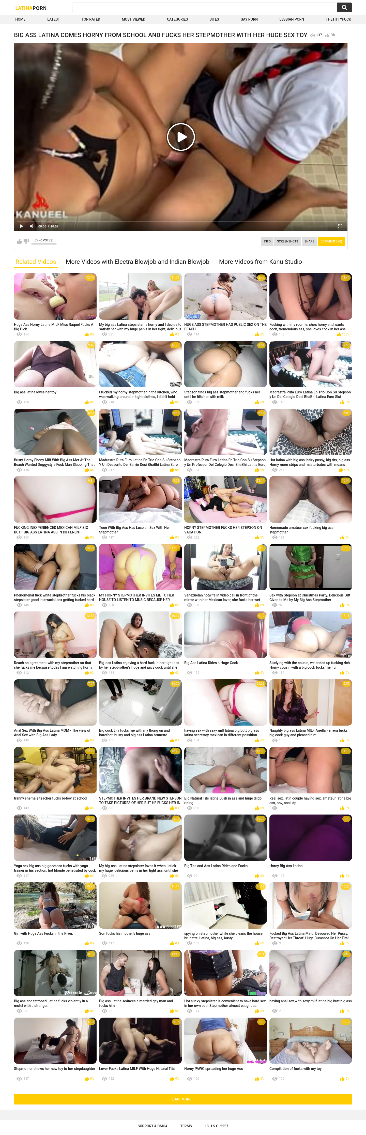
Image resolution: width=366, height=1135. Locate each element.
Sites (214, 19)
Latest (53, 19)
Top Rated (91, 19)
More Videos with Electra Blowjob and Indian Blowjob (137, 261)
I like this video (19, 241)
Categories (177, 19)
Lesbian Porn (291, 19)
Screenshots (287, 241)
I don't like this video (26, 241)
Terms (186, 1126)
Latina (31, 7)
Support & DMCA (152, 1126)
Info (267, 241)
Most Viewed (133, 19)
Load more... (183, 1099)
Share (309, 241)
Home (20, 19)
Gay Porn (249, 19)
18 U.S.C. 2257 (216, 1126)
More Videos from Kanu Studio (260, 261)
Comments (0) (331, 241)
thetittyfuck (338, 19)
